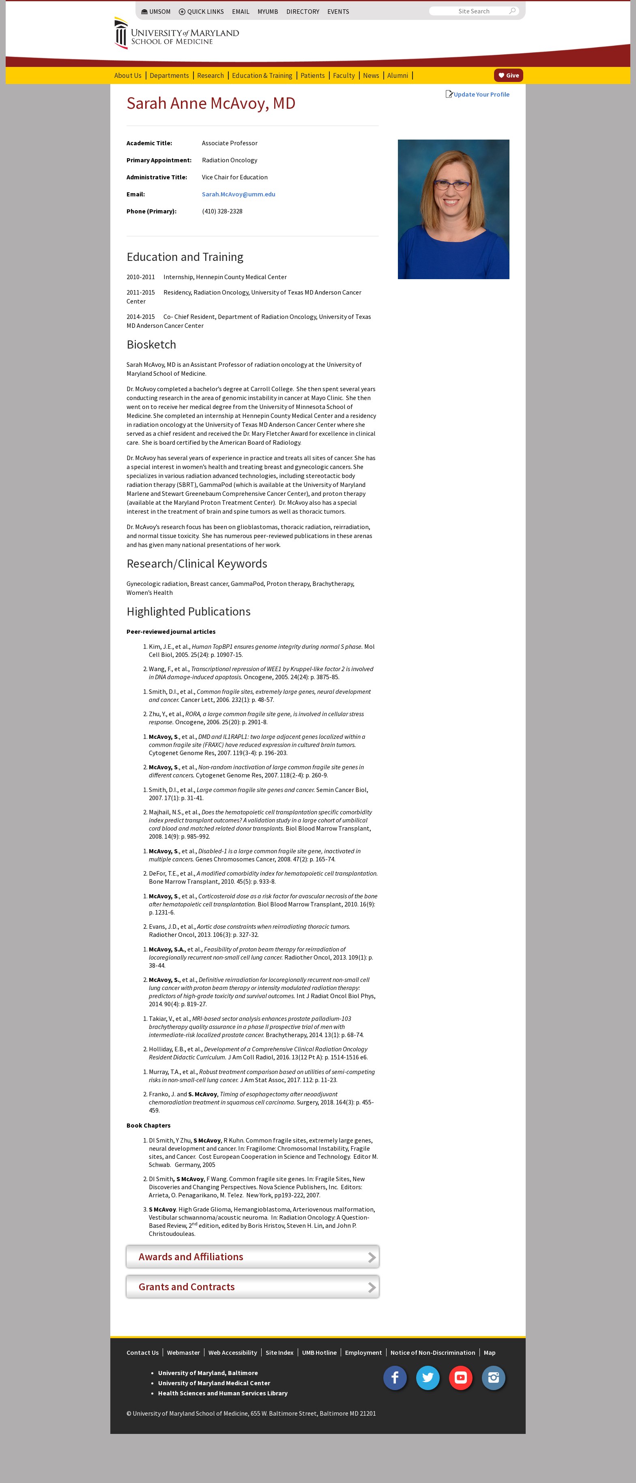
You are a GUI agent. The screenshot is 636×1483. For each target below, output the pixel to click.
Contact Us (143, 1352)
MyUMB (268, 11)
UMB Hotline (319, 1352)
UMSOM (160, 11)
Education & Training (262, 75)
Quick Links (205, 11)
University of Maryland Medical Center (214, 1383)
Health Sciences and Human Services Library (223, 1393)
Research (210, 75)
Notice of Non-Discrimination (433, 1352)
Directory (302, 11)
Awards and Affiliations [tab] (191, 1256)
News (371, 75)
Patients (313, 75)
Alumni (397, 75)
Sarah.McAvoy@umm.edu (238, 194)
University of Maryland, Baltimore (208, 1373)
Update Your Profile (481, 94)
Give (512, 75)
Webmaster (183, 1352)
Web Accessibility (232, 1352)
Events (338, 11)
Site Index (280, 1352)
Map (490, 1352)
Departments (169, 75)
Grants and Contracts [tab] (187, 1286)
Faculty (344, 75)
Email (240, 11)
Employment (363, 1352)
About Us (128, 75)
